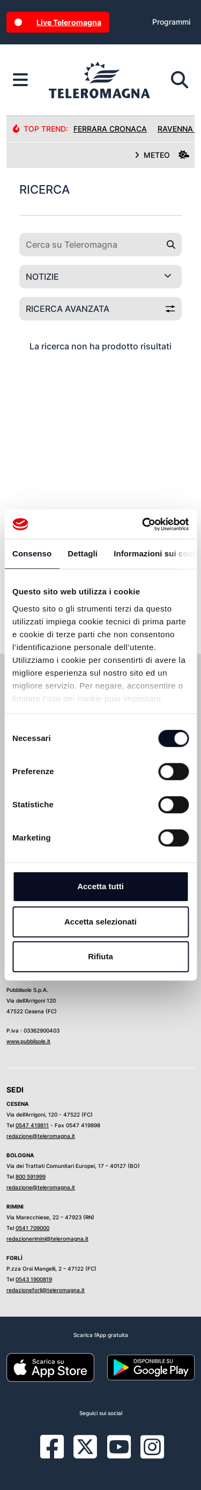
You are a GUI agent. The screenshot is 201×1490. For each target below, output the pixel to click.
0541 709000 (32, 1228)
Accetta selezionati (100, 921)
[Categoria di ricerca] (100, 276)
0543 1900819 (34, 1279)
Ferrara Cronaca (110, 128)
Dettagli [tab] (83, 553)
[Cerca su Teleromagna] (90, 244)
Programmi (171, 21)
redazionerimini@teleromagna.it (47, 1238)
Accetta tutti (100, 886)
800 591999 (31, 1176)
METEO (162, 154)
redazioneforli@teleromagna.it (45, 1290)
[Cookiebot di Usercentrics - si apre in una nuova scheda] (143, 524)
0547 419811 (32, 1125)
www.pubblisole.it (28, 1041)
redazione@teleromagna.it (40, 1136)
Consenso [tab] (31, 553)
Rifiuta (100, 956)
